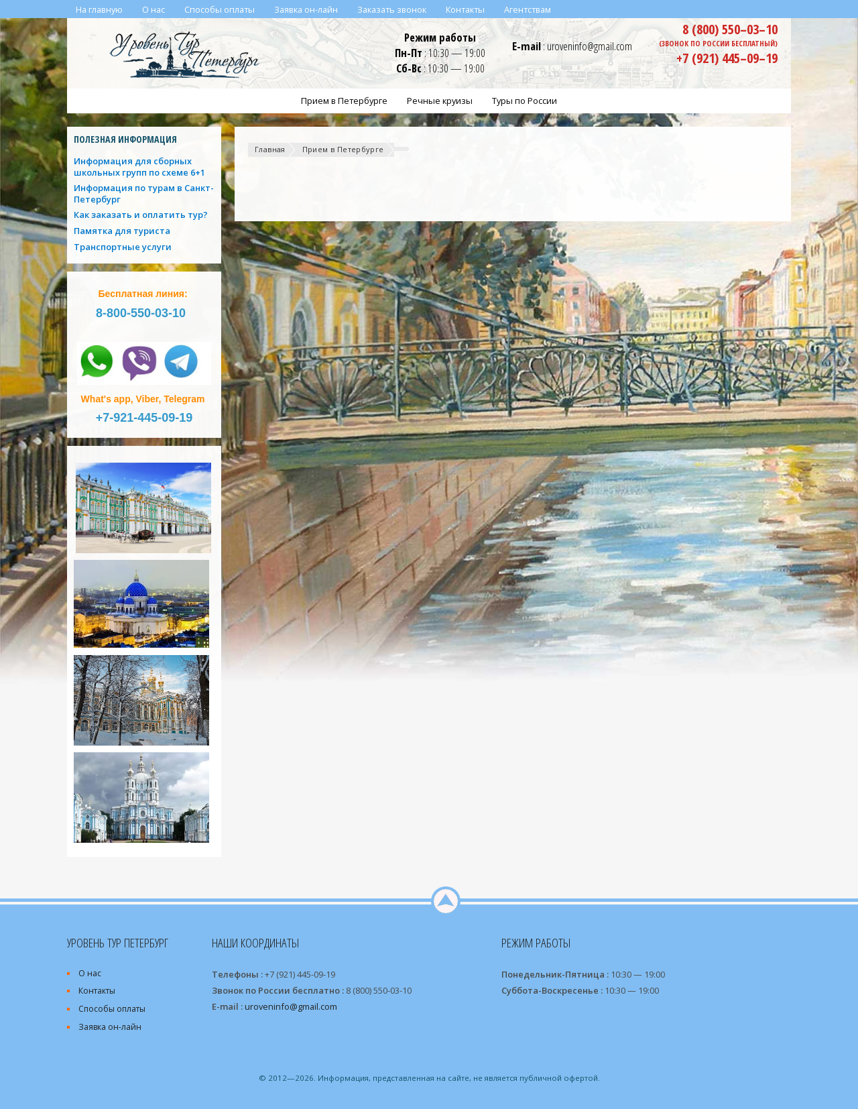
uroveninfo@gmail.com (589, 46)
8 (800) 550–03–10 (730, 28)
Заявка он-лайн (109, 1027)
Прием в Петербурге (343, 149)
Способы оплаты (111, 1008)
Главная (270, 149)
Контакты (96, 990)
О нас (89, 973)
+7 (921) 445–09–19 (727, 57)
